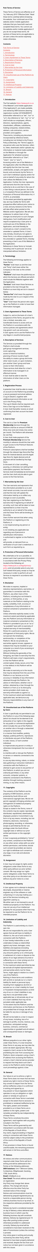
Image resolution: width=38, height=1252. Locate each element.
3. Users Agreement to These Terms (16, 57)
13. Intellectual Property (12, 85)
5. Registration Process (12, 62)
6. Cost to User (8, 65)
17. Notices (7, 94)
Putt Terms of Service (11, 48)
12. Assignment (9, 82)
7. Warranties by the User (12, 67)
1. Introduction (9, 52)
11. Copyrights (8, 80)
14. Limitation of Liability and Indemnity (18, 87)
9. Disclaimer (8, 72)
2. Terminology (8, 55)
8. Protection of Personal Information (17, 70)
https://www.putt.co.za (25, 103)
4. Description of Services (12, 60)
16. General (7, 92)
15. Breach (7, 89)
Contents (6, 50)
